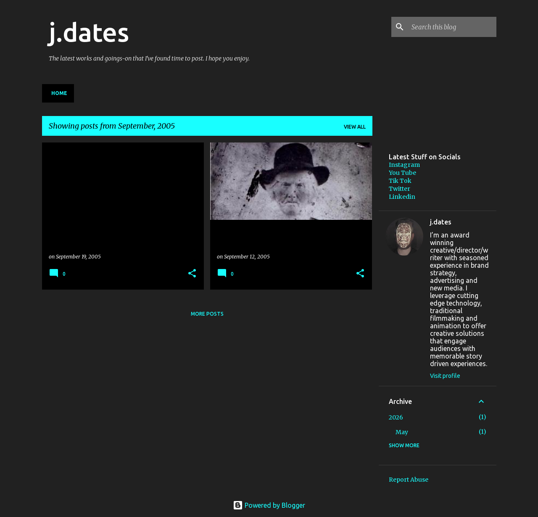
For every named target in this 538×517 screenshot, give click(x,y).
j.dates (89, 32)
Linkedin (402, 196)
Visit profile (445, 375)
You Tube (402, 173)
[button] (192, 274)
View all (355, 126)
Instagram (404, 165)
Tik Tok (400, 181)
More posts (207, 314)
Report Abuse (408, 479)
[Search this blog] (452, 27)
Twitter (399, 189)
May (402, 432)
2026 (396, 417)
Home (59, 93)
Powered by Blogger (269, 505)
